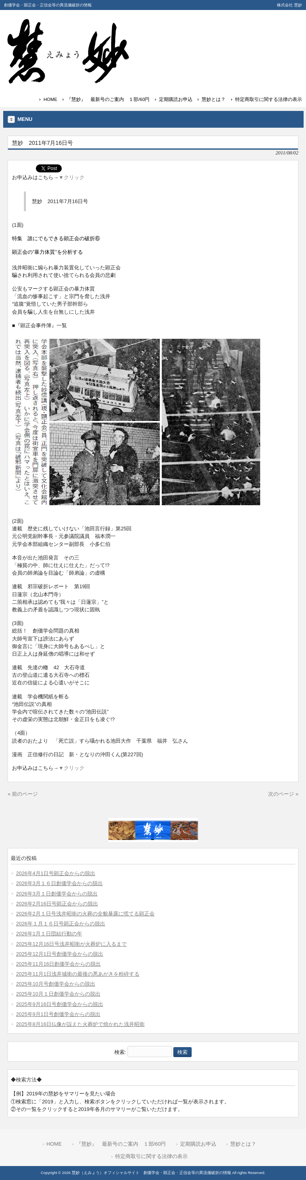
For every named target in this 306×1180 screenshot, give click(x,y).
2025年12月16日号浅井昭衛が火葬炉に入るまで (71, 944)
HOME (50, 99)
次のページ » (283, 794)
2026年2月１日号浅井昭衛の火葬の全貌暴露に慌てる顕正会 (85, 914)
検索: (120, 1052)
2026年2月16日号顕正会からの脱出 (57, 904)
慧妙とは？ (214, 99)
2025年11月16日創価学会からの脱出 (58, 964)
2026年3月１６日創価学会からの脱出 (59, 883)
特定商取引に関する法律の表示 (268, 99)
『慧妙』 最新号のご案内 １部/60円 (108, 99)
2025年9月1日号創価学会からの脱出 (58, 1014)
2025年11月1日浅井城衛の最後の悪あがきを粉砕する (77, 974)
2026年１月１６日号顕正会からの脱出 (60, 924)
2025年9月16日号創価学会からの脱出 (59, 1004)
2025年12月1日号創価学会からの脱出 (59, 954)
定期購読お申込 (175, 99)
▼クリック (71, 177)
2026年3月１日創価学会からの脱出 (57, 894)
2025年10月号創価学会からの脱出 (55, 984)
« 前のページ (23, 794)
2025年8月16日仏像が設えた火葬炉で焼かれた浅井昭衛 (80, 1024)
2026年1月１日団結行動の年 (49, 934)
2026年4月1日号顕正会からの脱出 (55, 873)
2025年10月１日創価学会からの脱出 (58, 994)
